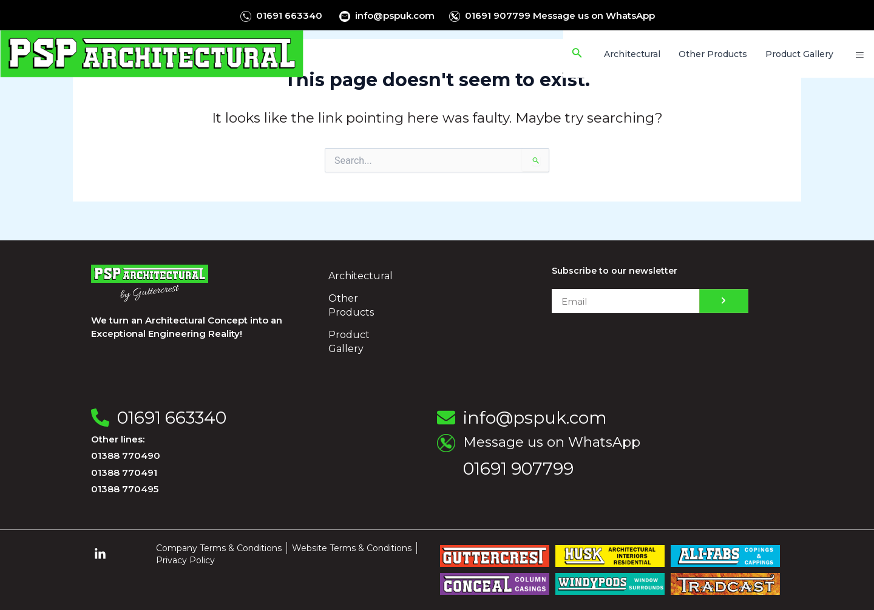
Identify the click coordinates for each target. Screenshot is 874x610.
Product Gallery (349, 341)
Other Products (351, 305)
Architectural (360, 276)
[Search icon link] (580, 54)
